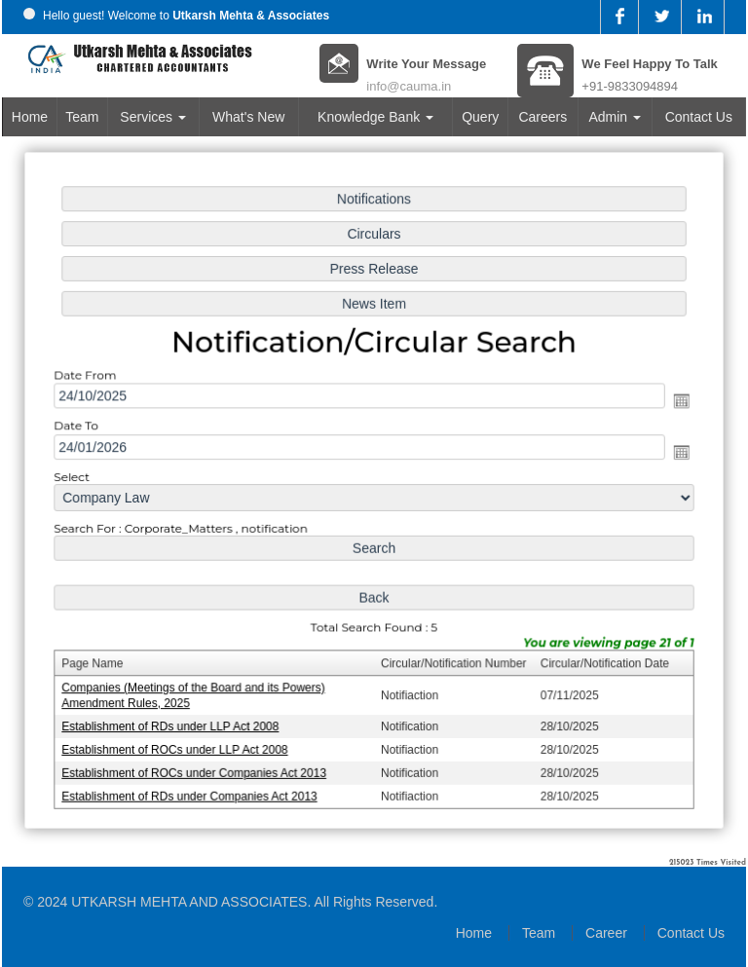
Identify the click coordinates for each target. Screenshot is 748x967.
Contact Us (698, 117)
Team (81, 117)
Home (30, 117)
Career (606, 933)
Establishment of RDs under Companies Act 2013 (193, 790)
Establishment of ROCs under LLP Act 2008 (179, 744)
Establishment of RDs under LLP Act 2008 (174, 721)
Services (153, 117)
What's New (248, 117)
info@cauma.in (408, 86)
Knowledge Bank (375, 117)
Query (480, 117)
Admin (614, 117)
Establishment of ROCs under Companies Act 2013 (197, 767)
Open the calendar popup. (675, 402)
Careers (542, 117)
